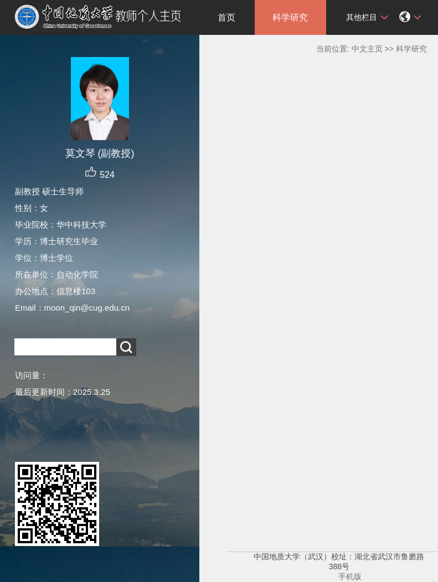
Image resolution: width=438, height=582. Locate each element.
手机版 (350, 576)
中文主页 (367, 48)
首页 (226, 17)
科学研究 (290, 17)
